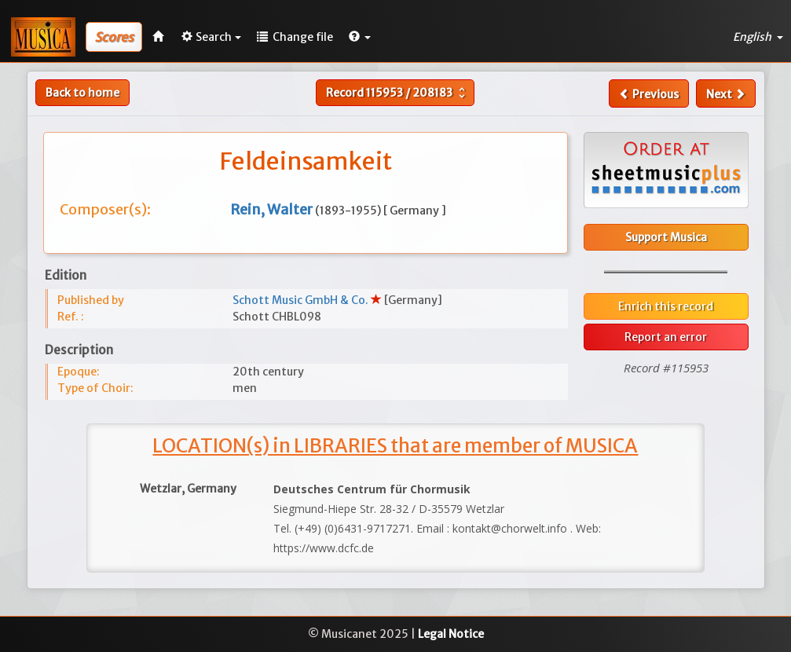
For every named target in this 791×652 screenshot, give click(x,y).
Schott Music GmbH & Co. (302, 300)
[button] (360, 37)
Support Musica (666, 237)
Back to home (82, 93)
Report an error (665, 337)
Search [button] (211, 37)
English (758, 37)
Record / (397, 93)
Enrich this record (665, 306)
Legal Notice (451, 634)
